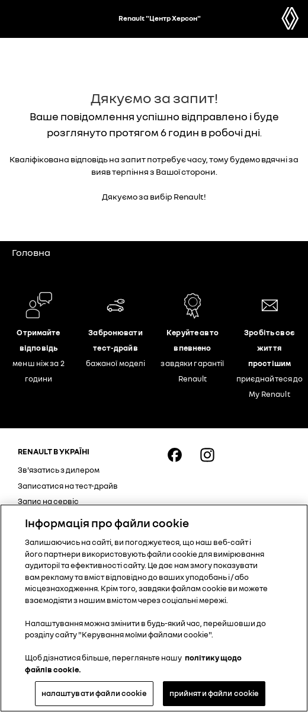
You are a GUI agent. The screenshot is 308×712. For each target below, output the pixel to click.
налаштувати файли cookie (94, 693)
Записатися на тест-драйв (68, 485)
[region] (154, 608)
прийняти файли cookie (214, 693)
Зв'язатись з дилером (59, 469)
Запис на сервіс (48, 501)
